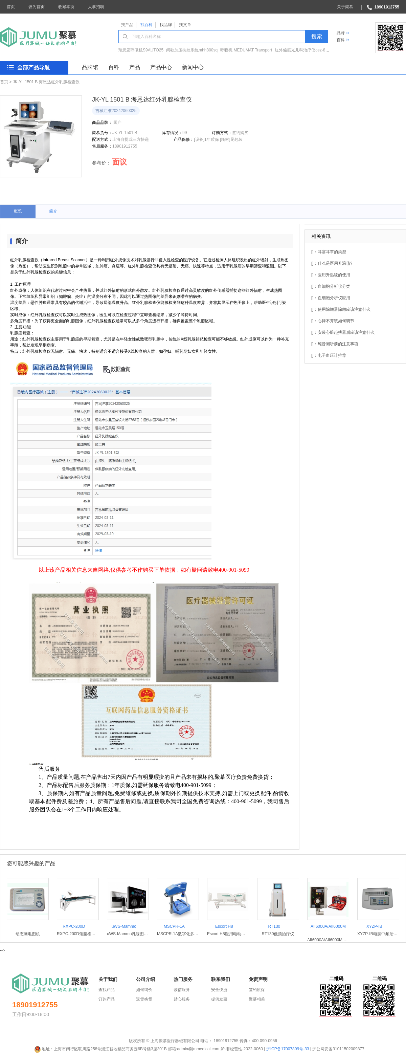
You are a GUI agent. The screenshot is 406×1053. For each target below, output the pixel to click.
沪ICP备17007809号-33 (287, 1049)
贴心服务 (182, 999)
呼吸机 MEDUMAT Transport (246, 50)
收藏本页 (66, 6)
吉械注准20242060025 (115, 110)
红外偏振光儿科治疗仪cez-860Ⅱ (304, 50)
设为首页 (36, 6)
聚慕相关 (257, 999)
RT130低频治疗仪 (278, 933)
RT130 (274, 926)
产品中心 (161, 67)
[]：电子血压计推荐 (328, 355)
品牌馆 (90, 67)
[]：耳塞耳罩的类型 (328, 251)
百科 (341, 40)
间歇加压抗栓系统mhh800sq (192, 50)
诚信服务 (182, 989)
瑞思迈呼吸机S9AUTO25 (140, 50)
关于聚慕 (345, 6)
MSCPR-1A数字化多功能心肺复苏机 (190, 933)
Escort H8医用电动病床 (228, 933)
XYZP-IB (374, 926)
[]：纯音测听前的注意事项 (334, 344)
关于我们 (107, 979)
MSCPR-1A (174, 926)
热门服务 (183, 979)
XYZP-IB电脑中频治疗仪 (379, 933)
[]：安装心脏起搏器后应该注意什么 (343, 332)
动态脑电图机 (28, 933)
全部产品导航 (33, 67)
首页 (11, 6)
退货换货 (144, 999)
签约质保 (257, 989)
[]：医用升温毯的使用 (330, 274)
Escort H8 (224, 926)
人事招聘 (96, 6)
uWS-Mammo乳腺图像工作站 (133, 933)
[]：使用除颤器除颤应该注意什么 (340, 309)
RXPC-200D (74, 926)
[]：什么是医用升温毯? (331, 263)
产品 (134, 67)
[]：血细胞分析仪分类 (330, 286)
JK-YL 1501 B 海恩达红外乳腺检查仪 (46, 82)
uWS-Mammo (124, 926)
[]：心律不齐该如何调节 (332, 321)
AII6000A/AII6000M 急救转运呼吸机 (339, 940)
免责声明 (258, 979)
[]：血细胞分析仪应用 (330, 297)
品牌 (341, 33)
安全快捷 (219, 989)
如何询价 (144, 989)
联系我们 (220, 979)
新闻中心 (193, 67)
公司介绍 (145, 979)
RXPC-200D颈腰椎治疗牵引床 (84, 933)
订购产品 (106, 999)
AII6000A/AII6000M (328, 926)
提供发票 (219, 999)
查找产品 (106, 989)
